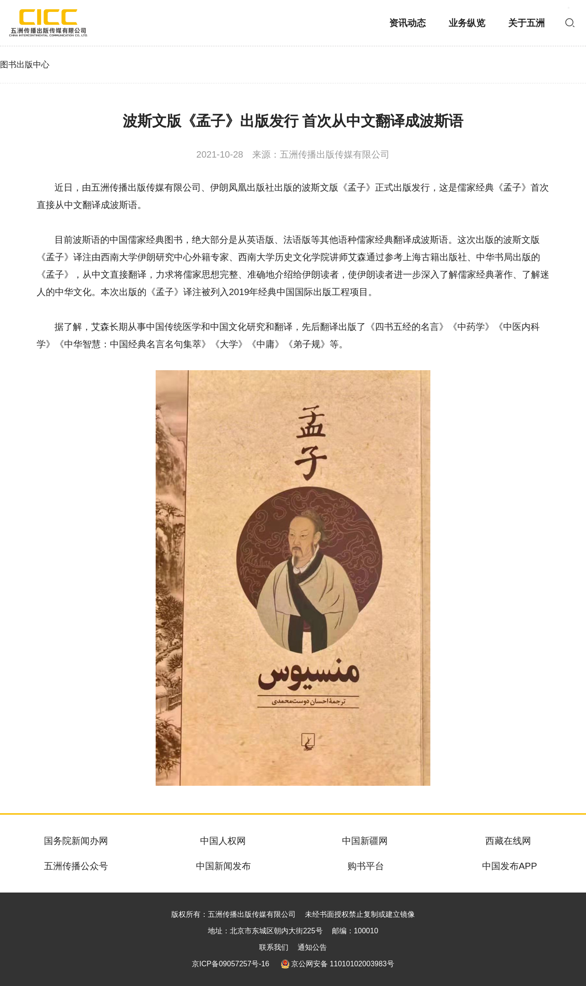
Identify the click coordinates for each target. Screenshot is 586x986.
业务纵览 (467, 23)
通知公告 (312, 947)
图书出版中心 (24, 64)
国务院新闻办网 (76, 841)
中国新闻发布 (223, 866)
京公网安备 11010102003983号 (337, 964)
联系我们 (273, 947)
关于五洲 (526, 23)
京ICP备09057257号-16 (230, 964)
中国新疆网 (365, 841)
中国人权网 (223, 841)
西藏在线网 (508, 841)
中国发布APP (509, 866)
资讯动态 (407, 23)
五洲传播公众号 (76, 866)
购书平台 (365, 866)
